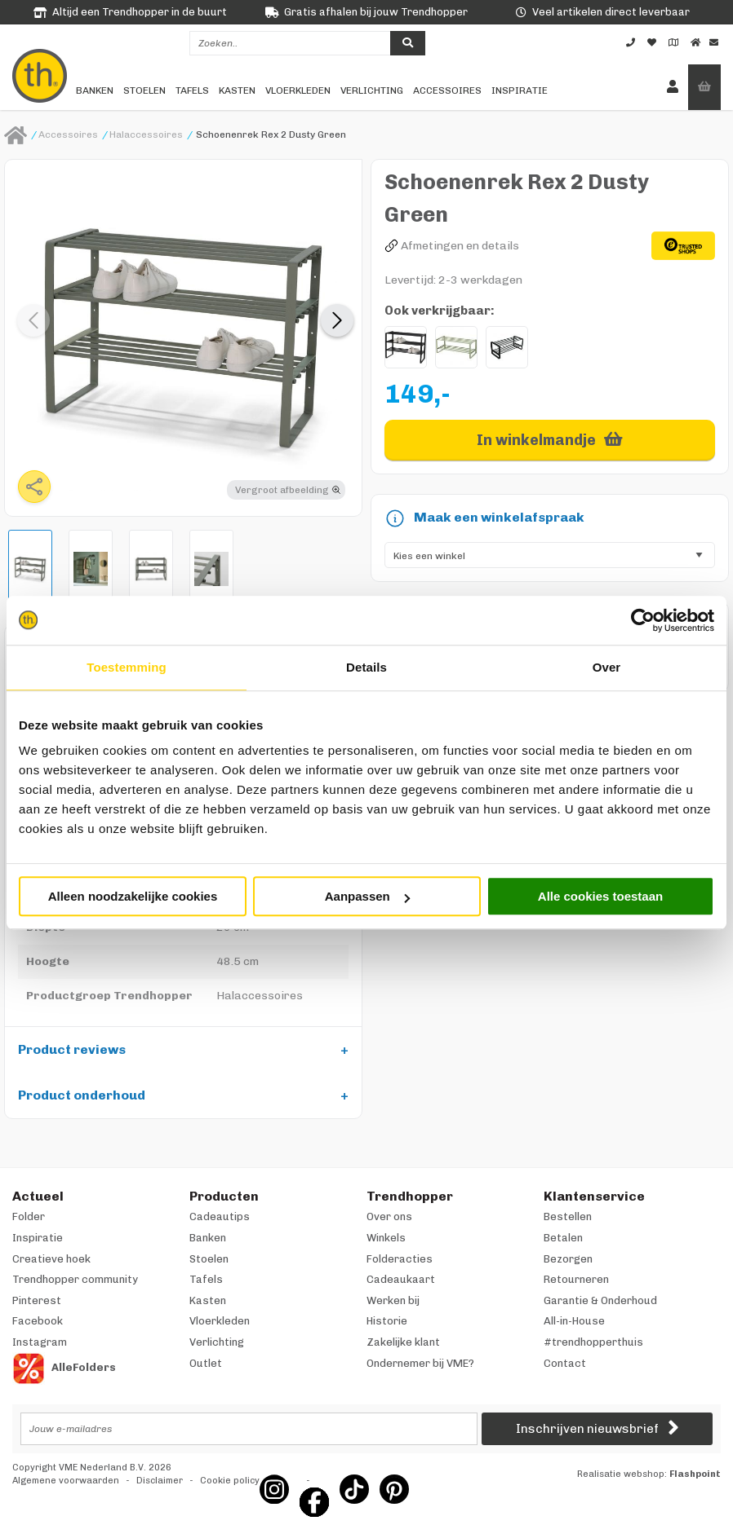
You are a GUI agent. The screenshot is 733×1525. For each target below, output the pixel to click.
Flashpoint (695, 1474)
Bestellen (568, 1216)
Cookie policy (230, 1480)
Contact (565, 1363)
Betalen (563, 1238)
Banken (94, 90)
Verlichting (371, 90)
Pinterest (36, 1300)
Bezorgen (568, 1259)
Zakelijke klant (403, 1342)
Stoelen (144, 90)
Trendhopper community (75, 1279)
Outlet (205, 1363)
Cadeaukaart (400, 1279)
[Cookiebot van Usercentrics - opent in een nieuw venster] (642, 620)
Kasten (237, 90)
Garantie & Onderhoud (600, 1300)
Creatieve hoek (51, 1259)
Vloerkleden (298, 90)
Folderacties (399, 1259)
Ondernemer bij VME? (420, 1363)
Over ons (389, 1216)
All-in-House (574, 1321)
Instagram (39, 1342)
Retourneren (576, 1279)
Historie (386, 1321)
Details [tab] (366, 667)
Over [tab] (607, 667)
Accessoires (447, 90)
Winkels (386, 1238)
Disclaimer (159, 1480)
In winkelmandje (536, 440)
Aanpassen (367, 896)
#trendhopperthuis (593, 1342)
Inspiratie (519, 90)
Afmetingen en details (460, 246)
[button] (337, 320)
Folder (28, 1216)
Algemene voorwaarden (65, 1480)
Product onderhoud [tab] (81, 1095)
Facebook (37, 1321)
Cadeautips (219, 1216)
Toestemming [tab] (127, 667)
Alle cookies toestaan (600, 896)
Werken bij (393, 1300)
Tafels (192, 90)
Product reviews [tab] (72, 1049)
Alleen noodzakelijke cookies (133, 896)
